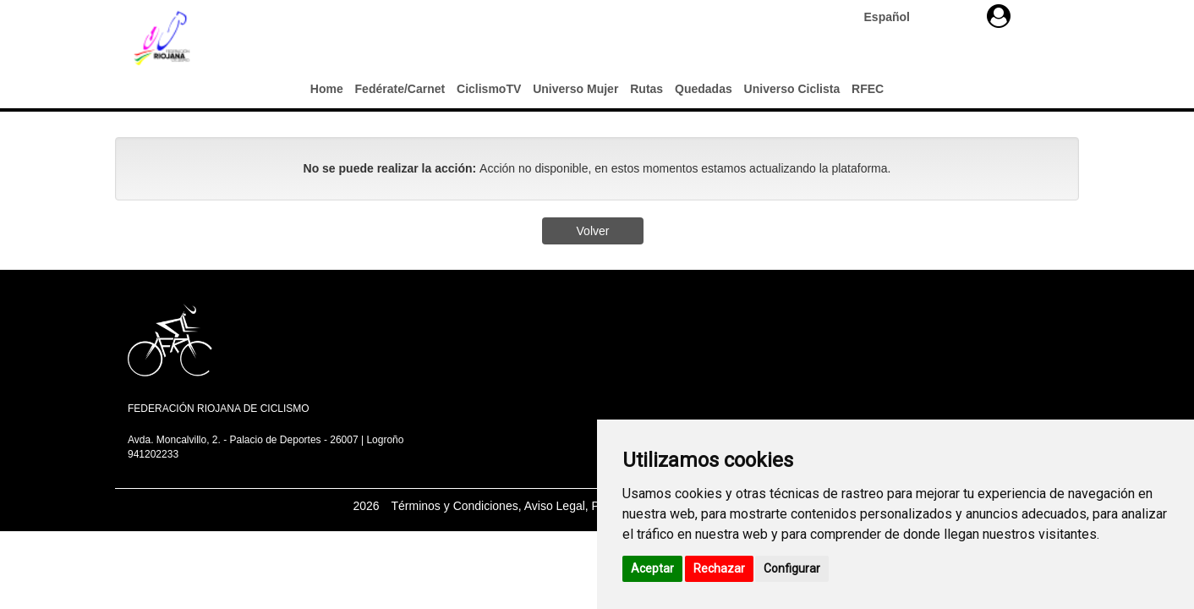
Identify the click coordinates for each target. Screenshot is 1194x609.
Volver (593, 231)
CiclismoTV (489, 89)
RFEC (868, 89)
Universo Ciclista (792, 89)
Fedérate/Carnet (400, 89)
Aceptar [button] (652, 568)
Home (326, 89)
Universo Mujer (575, 89)
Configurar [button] (792, 568)
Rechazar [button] (719, 568)
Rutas (646, 89)
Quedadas (703, 89)
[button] (998, 16)
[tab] (998, 16)
